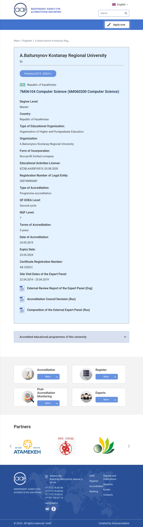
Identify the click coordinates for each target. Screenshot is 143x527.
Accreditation (96, 486)
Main (17, 40)
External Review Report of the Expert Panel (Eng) (60, 288)
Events (106, 489)
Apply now (119, 24)
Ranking (93, 491)
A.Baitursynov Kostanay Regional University (60, 40)
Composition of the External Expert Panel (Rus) (58, 310)
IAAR (92, 475)
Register (27, 40)
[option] (33, 446)
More (47, 403)
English (121, 4)
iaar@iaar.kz (51, 503)
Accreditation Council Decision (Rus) (51, 299)
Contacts (108, 494)
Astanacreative (120, 523)
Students (108, 484)
